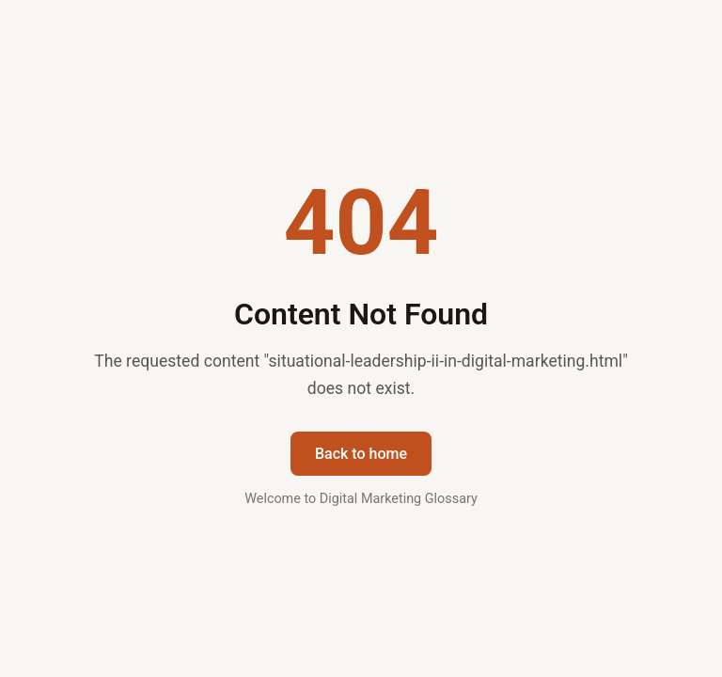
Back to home (361, 454)
